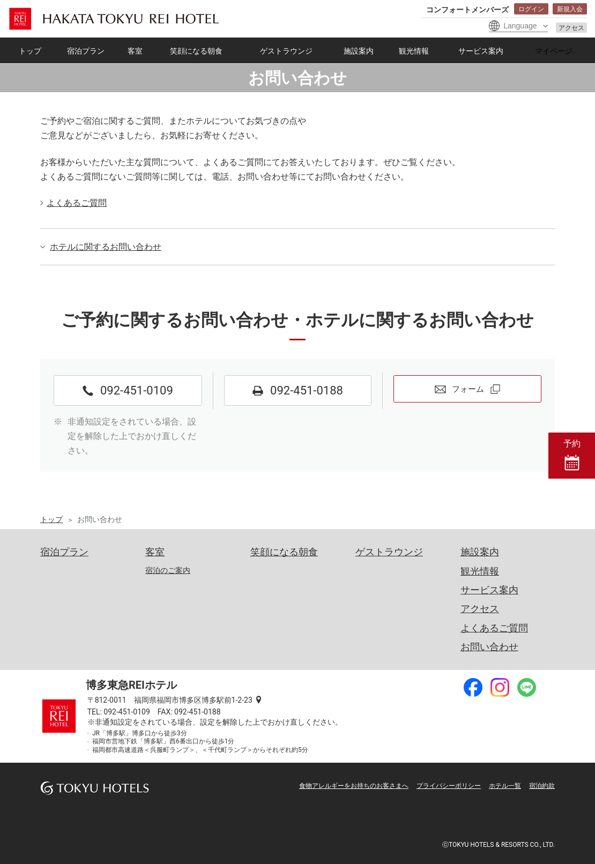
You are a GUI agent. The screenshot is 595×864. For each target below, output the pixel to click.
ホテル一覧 (505, 785)
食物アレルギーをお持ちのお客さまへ (353, 785)
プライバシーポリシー (448, 785)
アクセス (571, 28)
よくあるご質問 (77, 203)
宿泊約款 (542, 785)
